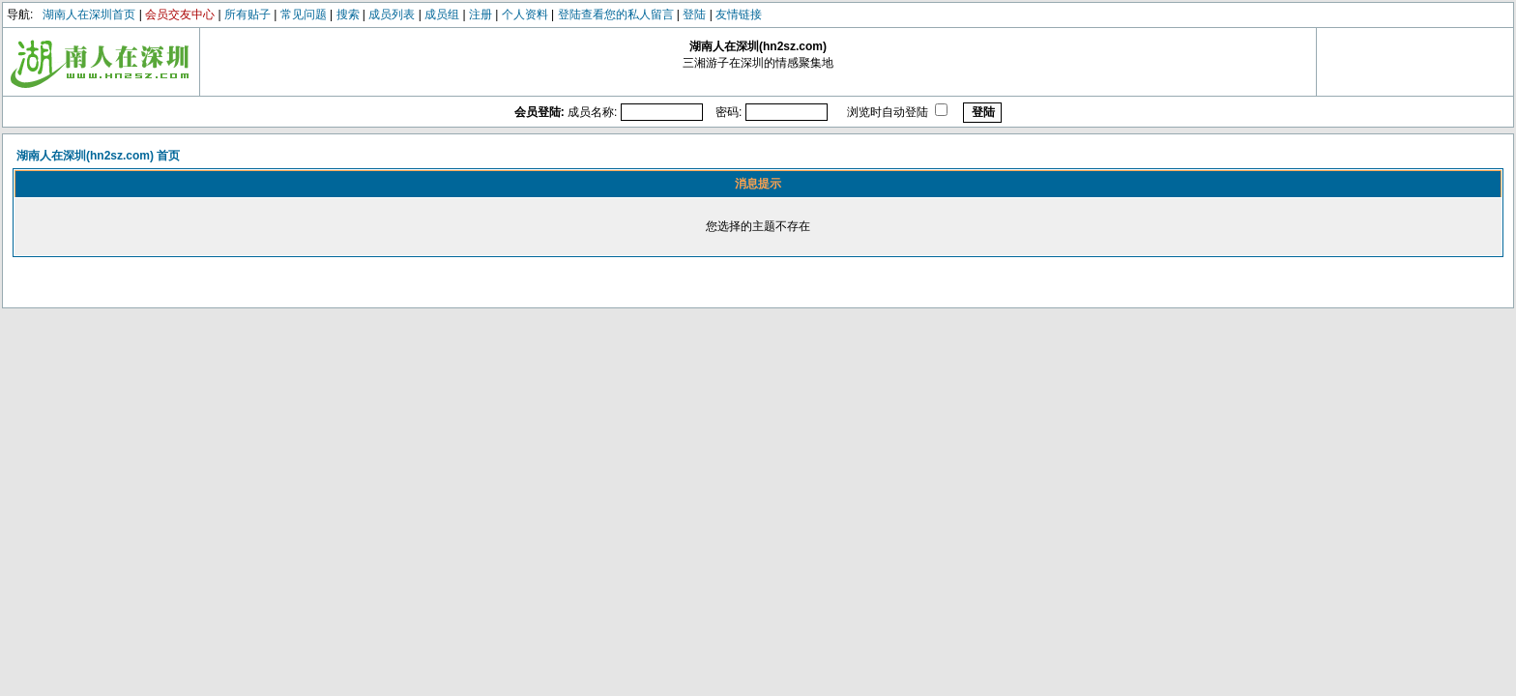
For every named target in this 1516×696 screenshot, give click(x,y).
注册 (480, 14)
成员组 (441, 14)
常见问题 (303, 14)
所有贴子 (247, 14)
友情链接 (738, 14)
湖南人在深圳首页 (89, 14)
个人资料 (525, 14)
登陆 (694, 14)
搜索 (348, 14)
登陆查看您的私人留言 (616, 14)
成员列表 (391, 14)
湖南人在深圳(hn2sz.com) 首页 (98, 155)
